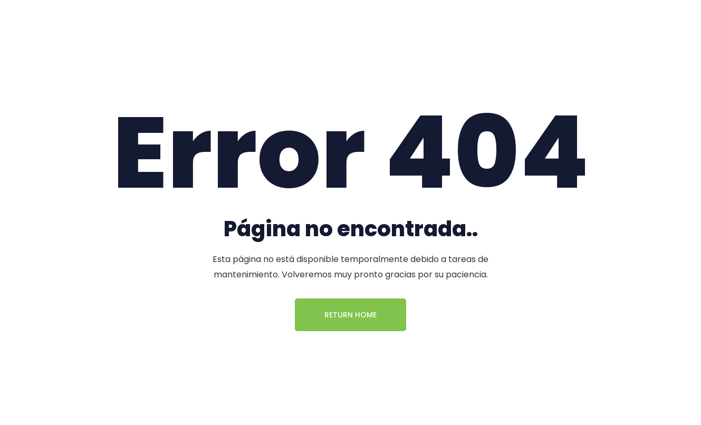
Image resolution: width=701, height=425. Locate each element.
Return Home (350, 315)
